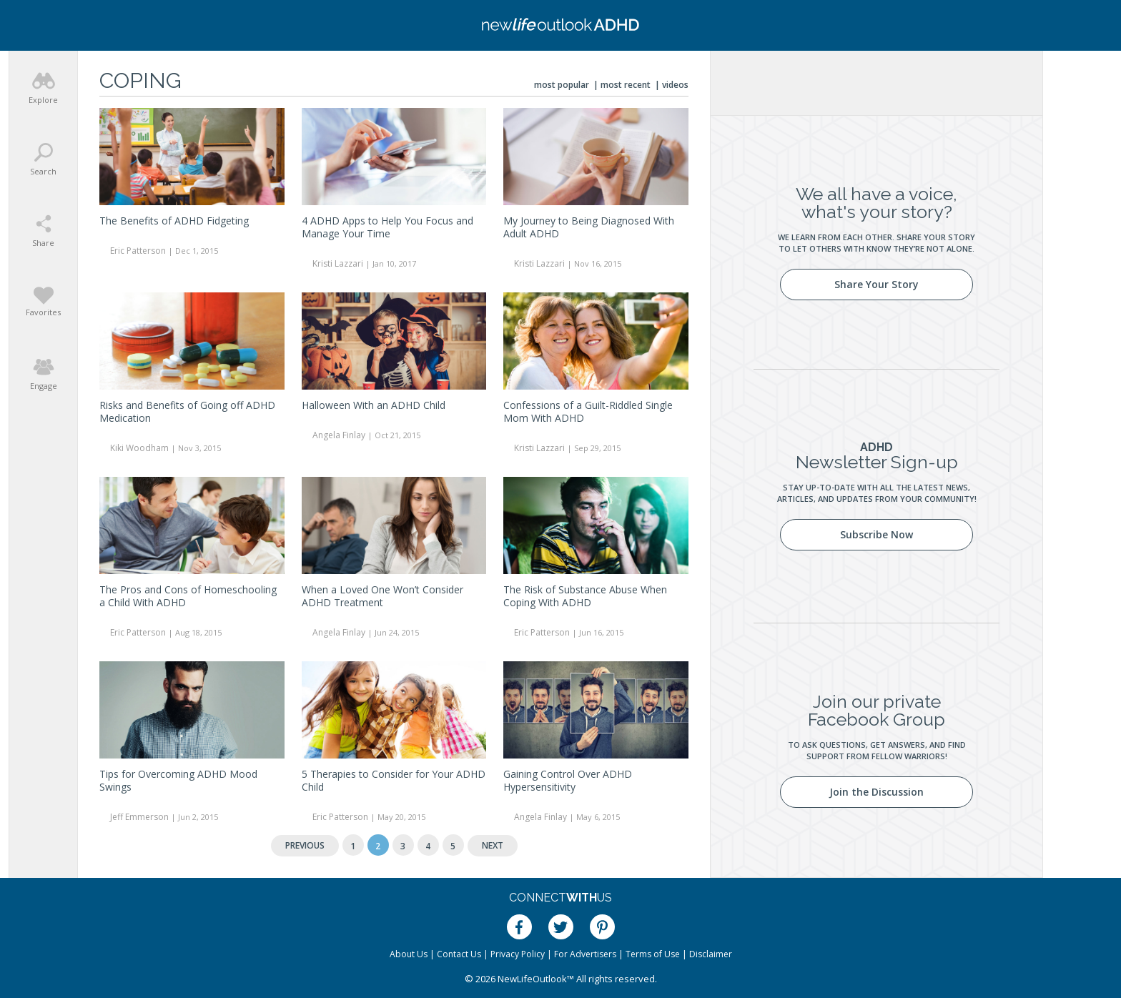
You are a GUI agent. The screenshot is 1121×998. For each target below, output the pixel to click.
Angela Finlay (338, 435)
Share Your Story (876, 284)
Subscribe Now (876, 534)
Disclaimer (710, 954)
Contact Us (459, 954)
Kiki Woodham (139, 448)
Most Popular (561, 85)
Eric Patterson (138, 250)
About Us (409, 954)
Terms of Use (653, 954)
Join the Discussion (876, 792)
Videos (675, 85)
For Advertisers (585, 954)
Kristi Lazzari (337, 263)
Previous (305, 845)
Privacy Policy (517, 954)
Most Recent (626, 85)
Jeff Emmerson (139, 817)
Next (492, 845)
